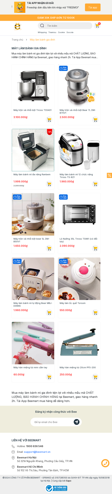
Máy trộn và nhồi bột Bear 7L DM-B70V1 (78, 111)
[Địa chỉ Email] (56, 422)
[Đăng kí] (77, 422)
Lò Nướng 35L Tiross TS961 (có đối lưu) (78, 240)
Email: (33, 451)
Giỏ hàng (98, 25)
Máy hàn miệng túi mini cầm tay (30, 367)
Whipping (42, 32)
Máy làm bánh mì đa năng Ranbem (32, 174)
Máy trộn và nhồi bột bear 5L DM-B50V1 (32, 240)
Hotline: (30, 446)
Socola (70, 32)
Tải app (92, 7)
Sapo (68, 480)
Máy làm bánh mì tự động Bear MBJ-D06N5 (33, 304)
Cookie (61, 32)
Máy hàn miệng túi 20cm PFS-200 (78, 367)
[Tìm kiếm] (42, 25)
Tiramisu (52, 32)
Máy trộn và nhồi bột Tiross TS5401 (32, 110)
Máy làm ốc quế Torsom (72, 303)
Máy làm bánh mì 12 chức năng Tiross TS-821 (76, 175)
